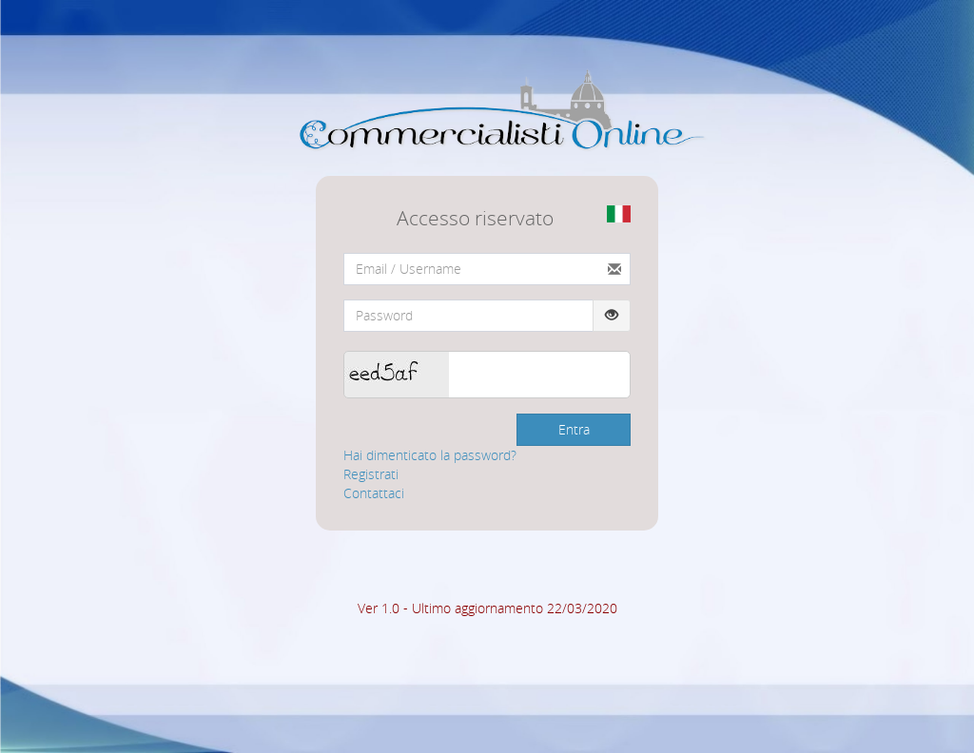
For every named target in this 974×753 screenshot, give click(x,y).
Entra (574, 429)
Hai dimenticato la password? (429, 455)
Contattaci (373, 493)
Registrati (371, 474)
